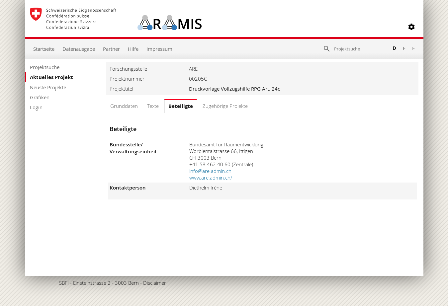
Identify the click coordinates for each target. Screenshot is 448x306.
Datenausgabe (78, 48)
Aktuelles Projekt (51, 77)
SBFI (64, 282)
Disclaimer (154, 282)
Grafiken (39, 97)
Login (36, 107)
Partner (111, 48)
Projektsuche (44, 67)
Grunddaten (124, 106)
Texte (153, 106)
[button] (411, 27)
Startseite (43, 48)
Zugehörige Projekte (225, 106)
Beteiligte (180, 106)
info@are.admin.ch (210, 171)
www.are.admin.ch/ (210, 177)
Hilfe (133, 48)
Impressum (159, 48)
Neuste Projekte (48, 87)
